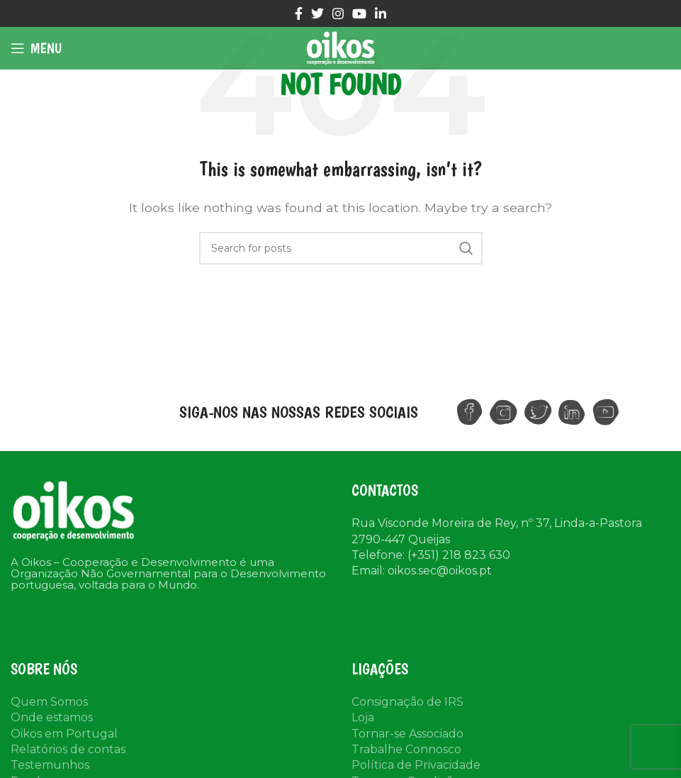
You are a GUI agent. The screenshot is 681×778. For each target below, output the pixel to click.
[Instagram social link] (338, 13)
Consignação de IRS (407, 701)
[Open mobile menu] (36, 48)
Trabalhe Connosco (406, 749)
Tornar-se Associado (407, 733)
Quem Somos (49, 701)
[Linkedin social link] (380, 13)
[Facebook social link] (299, 13)
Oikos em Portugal (64, 733)
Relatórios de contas (68, 749)
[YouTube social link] (359, 13)
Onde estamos (52, 717)
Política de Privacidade (415, 765)
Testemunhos (50, 765)
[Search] (341, 248)
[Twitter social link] (317, 13)
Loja (362, 717)
